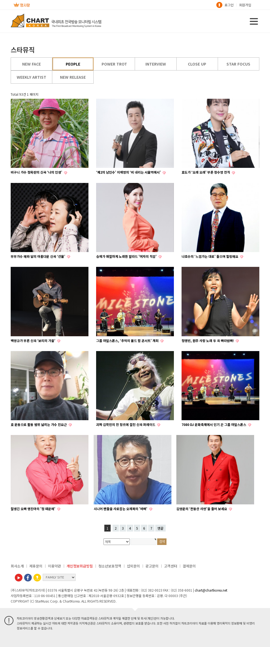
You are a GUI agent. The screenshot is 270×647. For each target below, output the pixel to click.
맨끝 (160, 528)
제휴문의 (35, 566)
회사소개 (17, 566)
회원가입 (245, 4)
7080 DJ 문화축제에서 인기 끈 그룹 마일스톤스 (214, 424)
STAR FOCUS (238, 64)
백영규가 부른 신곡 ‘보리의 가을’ (33, 340)
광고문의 (152, 566)
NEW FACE (31, 64)
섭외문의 (133, 566)
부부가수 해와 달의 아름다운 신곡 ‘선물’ (38, 256)
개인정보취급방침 (80, 566)
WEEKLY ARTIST (31, 77)
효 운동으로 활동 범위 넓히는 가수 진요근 (39, 424)
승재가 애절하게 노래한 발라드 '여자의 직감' (126, 256)
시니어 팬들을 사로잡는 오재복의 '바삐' (121, 508)
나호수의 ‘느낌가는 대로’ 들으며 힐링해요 (210, 256)
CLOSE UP (197, 64)
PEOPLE (73, 64)
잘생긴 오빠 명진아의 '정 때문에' (33, 508)
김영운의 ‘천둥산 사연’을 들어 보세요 (202, 508)
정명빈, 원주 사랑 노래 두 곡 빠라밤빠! (208, 340)
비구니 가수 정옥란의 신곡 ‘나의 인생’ (37, 172)
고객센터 (170, 566)
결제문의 (189, 566)
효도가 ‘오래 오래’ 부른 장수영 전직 (206, 172)
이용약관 (54, 566)
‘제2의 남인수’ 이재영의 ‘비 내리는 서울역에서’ (129, 172)
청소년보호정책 (109, 566)
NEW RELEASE (73, 77)
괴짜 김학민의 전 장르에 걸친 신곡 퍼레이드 (126, 424)
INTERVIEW (155, 64)
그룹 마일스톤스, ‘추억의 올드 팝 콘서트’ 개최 (127, 340)
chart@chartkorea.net (211, 590)
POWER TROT (114, 64)
